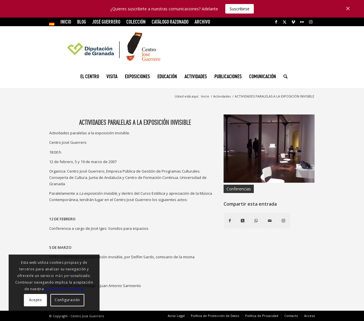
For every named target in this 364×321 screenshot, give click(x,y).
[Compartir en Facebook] (230, 220)
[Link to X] (285, 22)
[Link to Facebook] (276, 22)
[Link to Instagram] (310, 22)
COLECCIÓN (136, 22)
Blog (81, 22)
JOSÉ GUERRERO (106, 22)
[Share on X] (242, 220)
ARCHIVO (202, 22)
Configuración (67, 299)
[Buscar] (283, 76)
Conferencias (238, 189)
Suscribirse (239, 9)
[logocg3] (182, 47)
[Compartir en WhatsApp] (256, 220)
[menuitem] (53, 24)
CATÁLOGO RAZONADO (170, 22)
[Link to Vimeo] (293, 22)
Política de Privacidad (64, 288)
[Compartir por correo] (270, 220)
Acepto (35, 299)
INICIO (65, 22)
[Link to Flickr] (302, 22)
